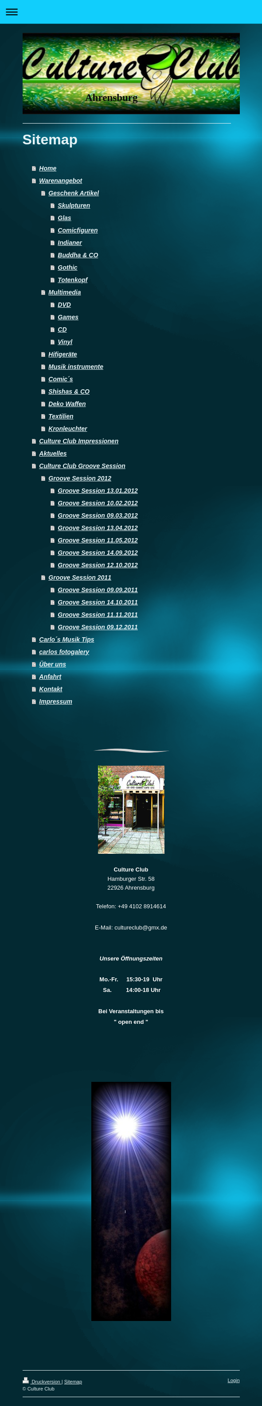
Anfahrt (50, 676)
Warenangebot (60, 180)
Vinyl (65, 341)
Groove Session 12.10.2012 (98, 565)
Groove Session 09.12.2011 (98, 627)
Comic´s (60, 379)
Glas (64, 217)
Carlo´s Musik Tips (66, 639)
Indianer (70, 242)
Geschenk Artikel (73, 193)
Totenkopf (72, 279)
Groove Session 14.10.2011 (98, 602)
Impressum (55, 701)
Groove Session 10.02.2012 (98, 503)
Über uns (52, 664)
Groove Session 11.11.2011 (98, 614)
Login (234, 1380)
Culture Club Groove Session (82, 465)
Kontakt (50, 689)
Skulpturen (74, 205)
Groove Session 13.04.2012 (98, 527)
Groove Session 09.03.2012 (98, 515)
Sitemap (73, 1381)
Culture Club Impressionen (78, 441)
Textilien (60, 416)
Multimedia (64, 292)
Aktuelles (52, 453)
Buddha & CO (78, 255)
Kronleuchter (67, 428)
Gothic (67, 267)
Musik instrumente (75, 366)
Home (47, 168)
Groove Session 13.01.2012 (98, 490)
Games (68, 317)
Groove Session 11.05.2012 (98, 540)
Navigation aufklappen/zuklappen (131, 11)
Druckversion (42, 1381)
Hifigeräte (62, 354)
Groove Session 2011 (79, 577)
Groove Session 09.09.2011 (98, 589)
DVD (64, 304)
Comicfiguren (78, 230)
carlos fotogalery (64, 651)
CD (62, 329)
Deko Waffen (67, 403)
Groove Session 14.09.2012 (98, 552)
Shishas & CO (69, 391)
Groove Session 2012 (79, 478)
